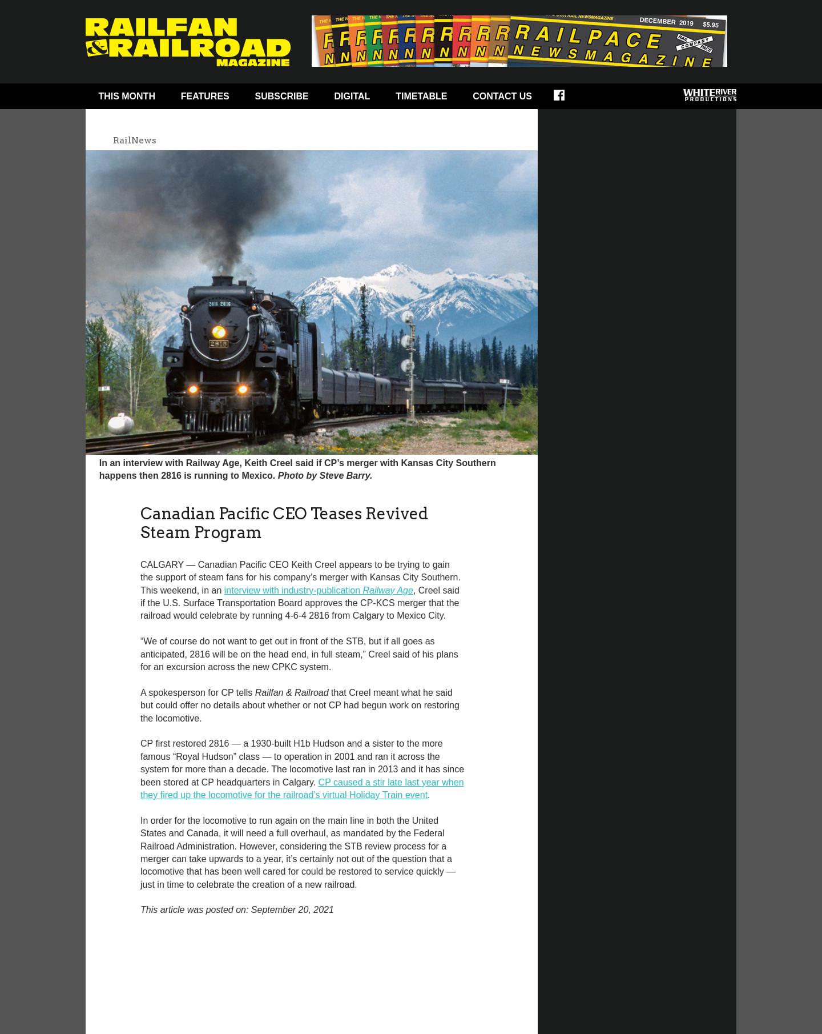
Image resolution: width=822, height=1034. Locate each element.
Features (205, 96)
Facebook (566, 99)
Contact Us (502, 96)
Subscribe (282, 96)
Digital (352, 96)
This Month (126, 96)
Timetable (421, 96)
